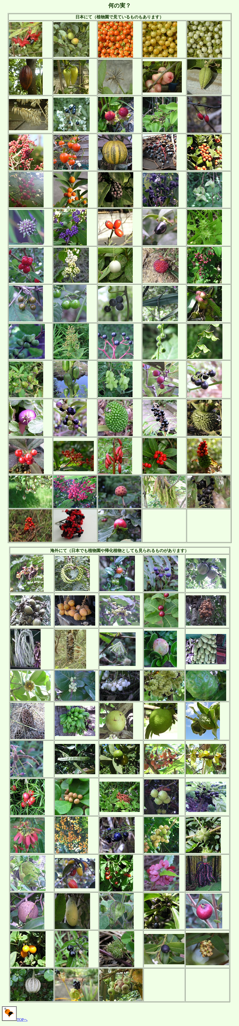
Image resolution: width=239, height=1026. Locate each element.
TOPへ (15, 1020)
